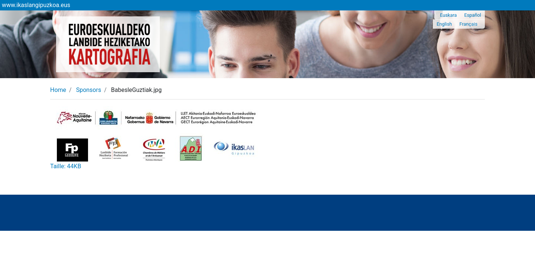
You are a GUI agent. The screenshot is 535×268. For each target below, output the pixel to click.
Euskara (448, 15)
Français (468, 24)
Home (58, 89)
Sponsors (88, 89)
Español (472, 15)
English (444, 24)
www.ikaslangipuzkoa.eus (36, 5)
